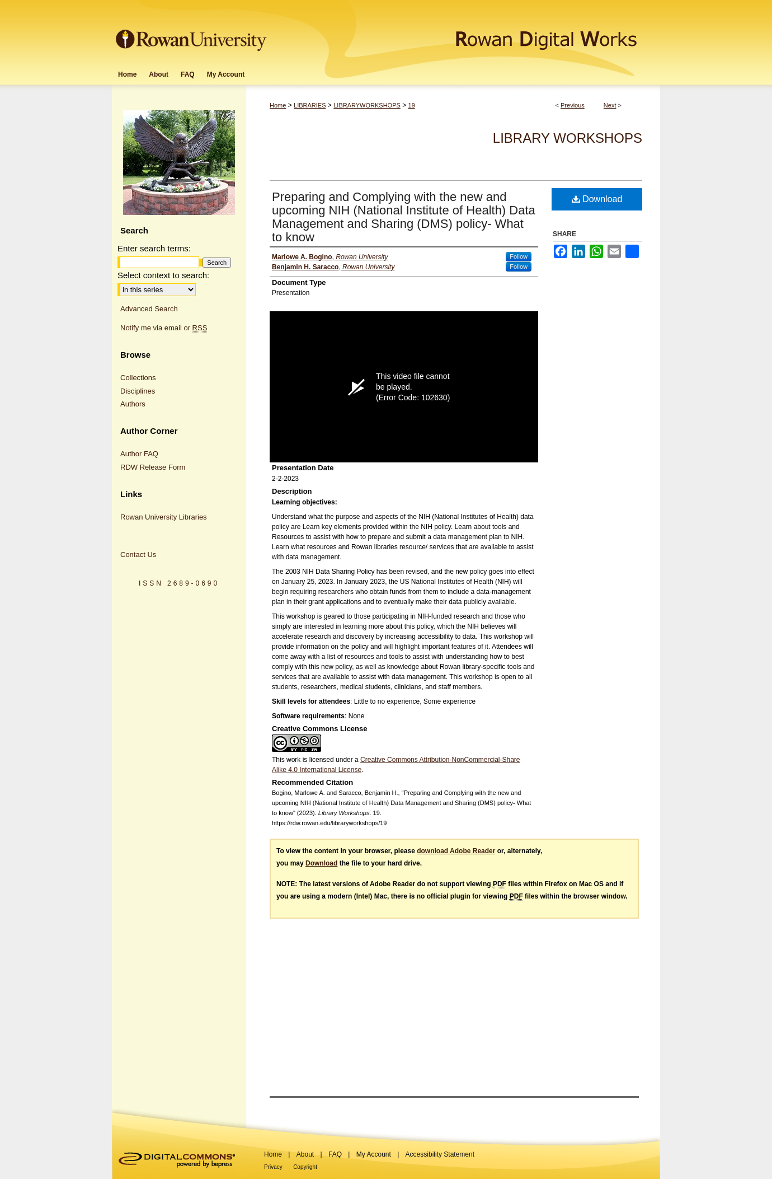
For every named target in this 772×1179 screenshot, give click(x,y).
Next (610, 105)
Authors (132, 404)
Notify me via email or (163, 328)
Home (278, 105)
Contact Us (138, 554)
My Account (373, 1154)
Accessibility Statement (440, 1154)
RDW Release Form (152, 467)
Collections (138, 377)
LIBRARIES (310, 105)
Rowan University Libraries (163, 517)
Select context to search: (163, 275)
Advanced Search (149, 309)
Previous (573, 105)
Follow (519, 256)
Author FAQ (139, 454)
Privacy (273, 1167)
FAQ (335, 1154)
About (305, 1154)
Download (597, 199)
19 (411, 105)
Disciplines (137, 391)
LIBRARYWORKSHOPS (367, 105)
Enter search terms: (154, 248)
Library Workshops (567, 138)
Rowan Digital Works (465, 31)
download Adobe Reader (456, 851)
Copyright (305, 1167)
